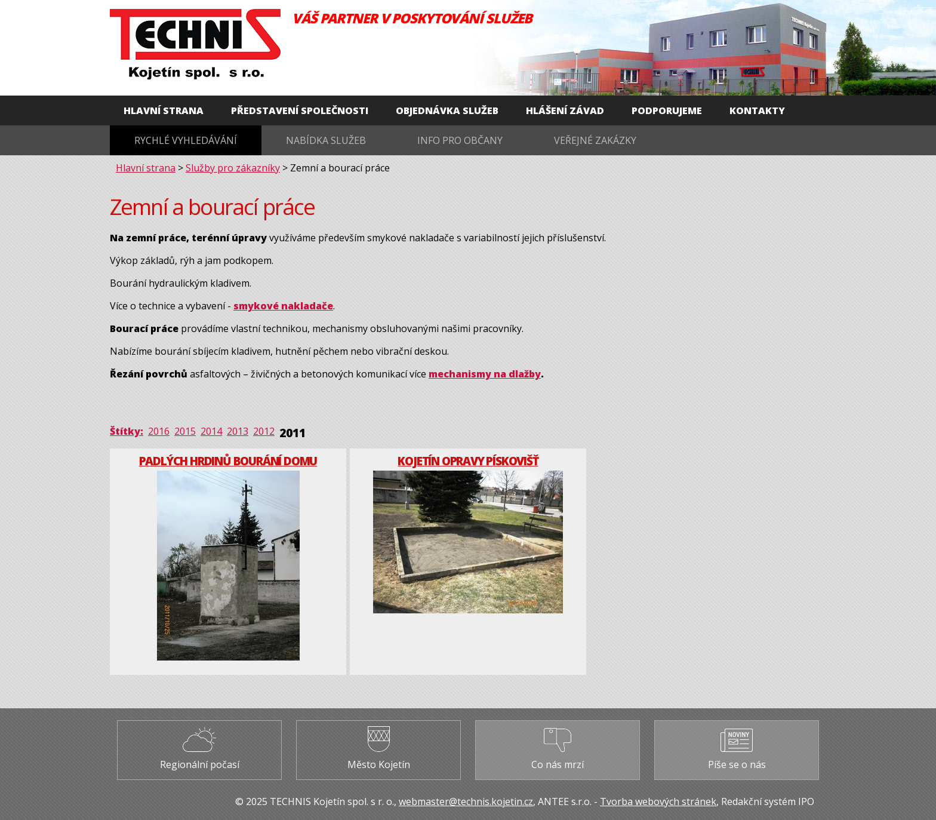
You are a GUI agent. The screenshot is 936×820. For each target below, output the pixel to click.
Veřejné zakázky (595, 140)
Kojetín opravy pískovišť (468, 461)
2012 (264, 431)
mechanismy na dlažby (485, 373)
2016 (159, 431)
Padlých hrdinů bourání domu (228, 461)
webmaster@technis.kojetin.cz (466, 801)
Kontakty (757, 110)
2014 (211, 431)
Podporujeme (667, 110)
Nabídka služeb (326, 140)
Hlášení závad (565, 110)
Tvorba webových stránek (658, 801)
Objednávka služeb (447, 110)
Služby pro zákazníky (233, 167)
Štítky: (126, 431)
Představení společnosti (299, 110)
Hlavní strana (164, 110)
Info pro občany (460, 140)
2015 (185, 431)
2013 (237, 431)
